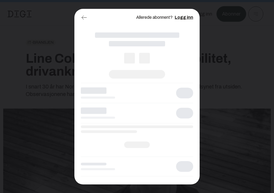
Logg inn (184, 17)
